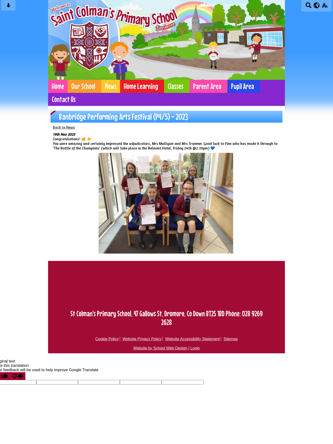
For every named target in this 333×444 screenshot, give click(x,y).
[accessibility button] (324, 7)
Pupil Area (242, 86)
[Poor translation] (17, 376)
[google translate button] (316, 5)
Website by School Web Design (160, 348)
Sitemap (231, 339)
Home (58, 86)
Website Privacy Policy (142, 339)
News (110, 86)
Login (195, 348)
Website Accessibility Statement (192, 339)
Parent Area (207, 86)
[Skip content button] (8, 7)
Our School (83, 86)
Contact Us (64, 99)
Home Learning (141, 86)
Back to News (64, 127)
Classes (175, 86)
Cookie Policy (107, 339)
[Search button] (308, 7)
